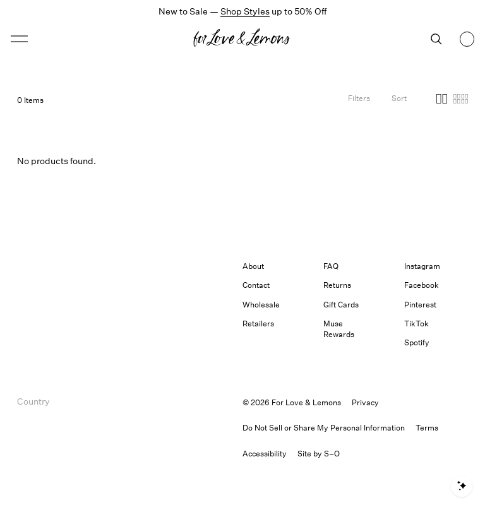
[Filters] (359, 100)
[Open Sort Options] (399, 100)
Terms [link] (427, 427)
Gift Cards (341, 304)
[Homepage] (242, 39)
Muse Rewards (338, 329)
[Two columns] (441, 100)
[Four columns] (460, 100)
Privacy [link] (365, 402)
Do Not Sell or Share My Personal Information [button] (323, 427)
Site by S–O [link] (318, 453)
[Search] (436, 39)
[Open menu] (67, 38)
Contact (256, 285)
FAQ (330, 266)
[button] (19, 38)
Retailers (258, 323)
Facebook (421, 285)
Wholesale (261, 304)
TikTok (416, 323)
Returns (337, 285)
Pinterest (420, 304)
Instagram (422, 266)
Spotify (416, 342)
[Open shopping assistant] (461, 486)
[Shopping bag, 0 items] (467, 39)
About (253, 266)
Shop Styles (245, 11)
